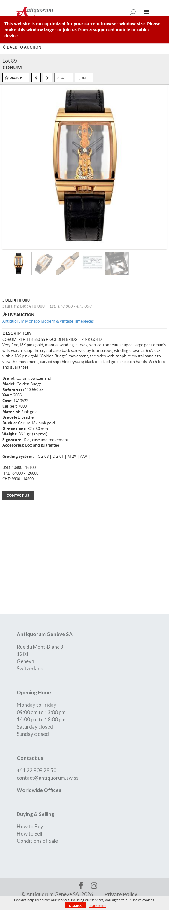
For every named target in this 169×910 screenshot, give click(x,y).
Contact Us (18, 495)
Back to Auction (24, 47)
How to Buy (30, 826)
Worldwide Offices (39, 790)
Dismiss (75, 905)
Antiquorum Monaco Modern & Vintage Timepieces (48, 321)
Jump (83, 77)
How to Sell (29, 833)
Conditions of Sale (37, 841)
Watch (16, 77)
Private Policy (121, 894)
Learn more (97, 905)
